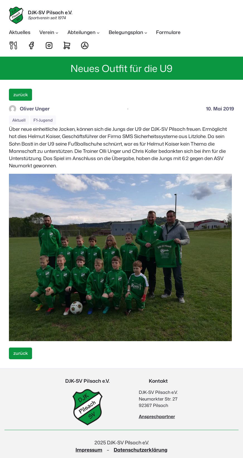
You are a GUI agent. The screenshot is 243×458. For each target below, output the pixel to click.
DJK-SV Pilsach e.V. (50, 12)
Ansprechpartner (157, 416)
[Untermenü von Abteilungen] (83, 32)
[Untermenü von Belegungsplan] (128, 32)
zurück (20, 94)
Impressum (89, 449)
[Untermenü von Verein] (49, 32)
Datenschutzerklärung (140, 449)
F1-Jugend (43, 120)
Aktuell (19, 120)
